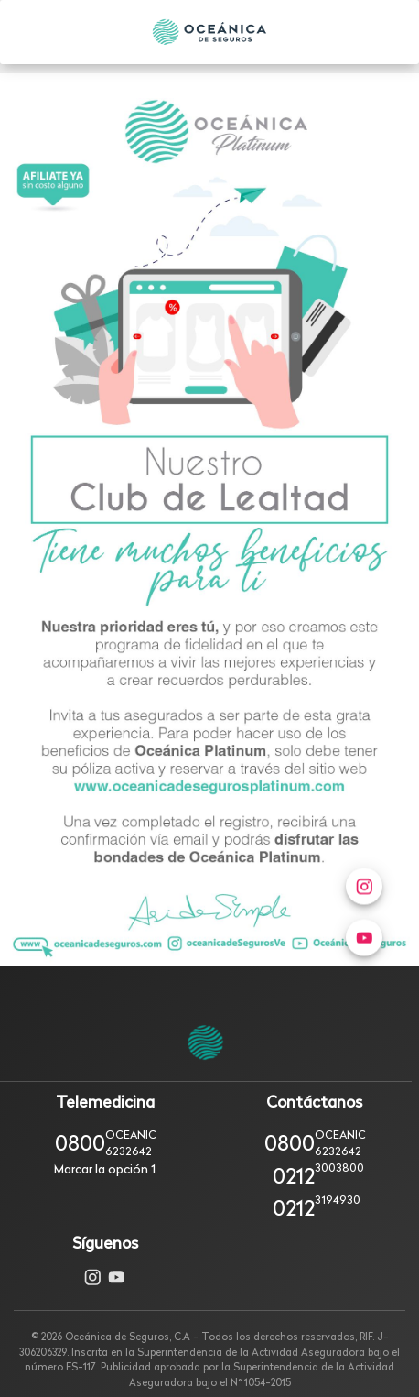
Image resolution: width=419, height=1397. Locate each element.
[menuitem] (364, 961)
